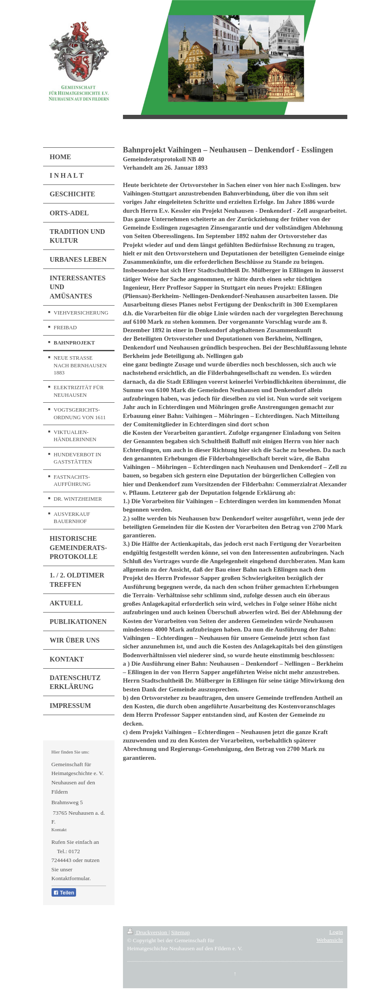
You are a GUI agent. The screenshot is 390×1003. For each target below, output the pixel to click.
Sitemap (180, 932)
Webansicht (329, 940)
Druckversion (148, 932)
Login (336, 932)
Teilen (63, 893)
